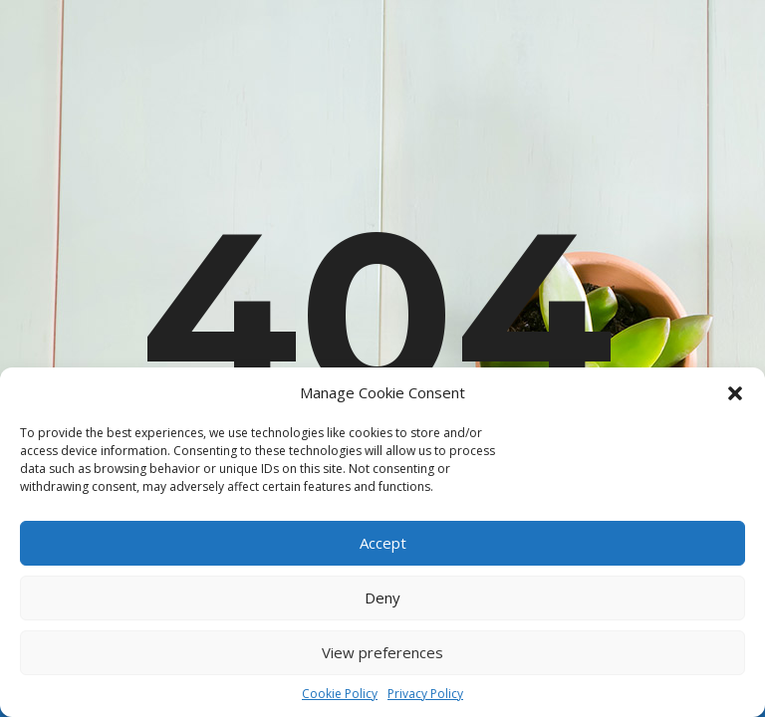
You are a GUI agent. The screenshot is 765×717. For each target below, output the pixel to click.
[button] (735, 393)
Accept (383, 543)
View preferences (382, 652)
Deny (382, 597)
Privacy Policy (425, 693)
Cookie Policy (340, 693)
